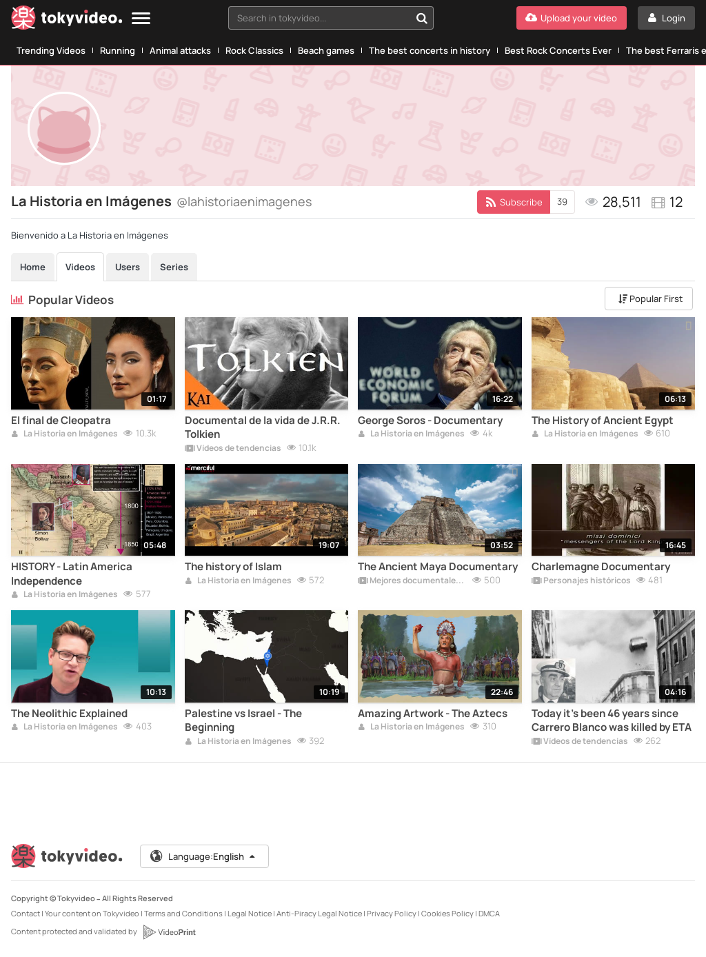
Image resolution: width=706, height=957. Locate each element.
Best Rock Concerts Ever (558, 50)
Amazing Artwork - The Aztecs (432, 714)
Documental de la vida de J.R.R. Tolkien (263, 427)
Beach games (326, 50)
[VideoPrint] (168, 932)
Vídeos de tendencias (233, 449)
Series (174, 267)
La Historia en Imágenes (64, 434)
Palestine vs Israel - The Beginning (243, 720)
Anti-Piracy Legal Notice (319, 913)
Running (117, 50)
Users (127, 267)
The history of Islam (233, 567)
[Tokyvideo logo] (67, 20)
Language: (203, 856)
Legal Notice (250, 913)
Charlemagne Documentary (601, 567)
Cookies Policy (447, 913)
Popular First (650, 298)
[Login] (666, 18)
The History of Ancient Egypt (603, 420)
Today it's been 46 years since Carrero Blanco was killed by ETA (612, 720)
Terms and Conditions (183, 913)
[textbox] (319, 18)
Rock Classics (254, 50)
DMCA (489, 913)
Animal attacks (180, 50)
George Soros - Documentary (430, 420)
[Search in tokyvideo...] (422, 18)
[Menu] (141, 19)
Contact (25, 913)
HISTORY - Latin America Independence (71, 573)
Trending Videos (51, 50)
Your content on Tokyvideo (92, 913)
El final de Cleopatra (61, 420)
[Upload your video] (571, 18)
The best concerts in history (429, 50)
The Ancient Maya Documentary (438, 567)
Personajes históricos (581, 581)
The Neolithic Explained (69, 714)
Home (33, 267)
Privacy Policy (391, 913)
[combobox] (331, 18)
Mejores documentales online (412, 581)
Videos (80, 267)
